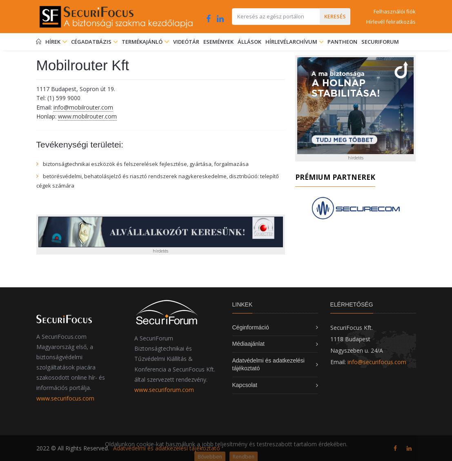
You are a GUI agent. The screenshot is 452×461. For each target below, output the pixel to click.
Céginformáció (250, 327)
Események (218, 41)
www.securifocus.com (65, 398)
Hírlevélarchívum (291, 41)
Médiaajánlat (248, 343)
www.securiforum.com (164, 390)
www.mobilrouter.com (87, 116)
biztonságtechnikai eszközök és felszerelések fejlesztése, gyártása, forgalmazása (146, 164)
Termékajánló (145, 41)
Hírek (56, 41)
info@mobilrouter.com (83, 107)
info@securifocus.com (376, 362)
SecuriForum (380, 41)
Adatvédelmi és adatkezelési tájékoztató (166, 448)
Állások (249, 41)
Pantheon (342, 41)
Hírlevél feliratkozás (391, 21)
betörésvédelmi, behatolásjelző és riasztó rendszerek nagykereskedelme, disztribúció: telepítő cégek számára (157, 180)
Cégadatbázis (92, 41)
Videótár (186, 41)
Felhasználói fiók (395, 11)
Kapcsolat (244, 385)
